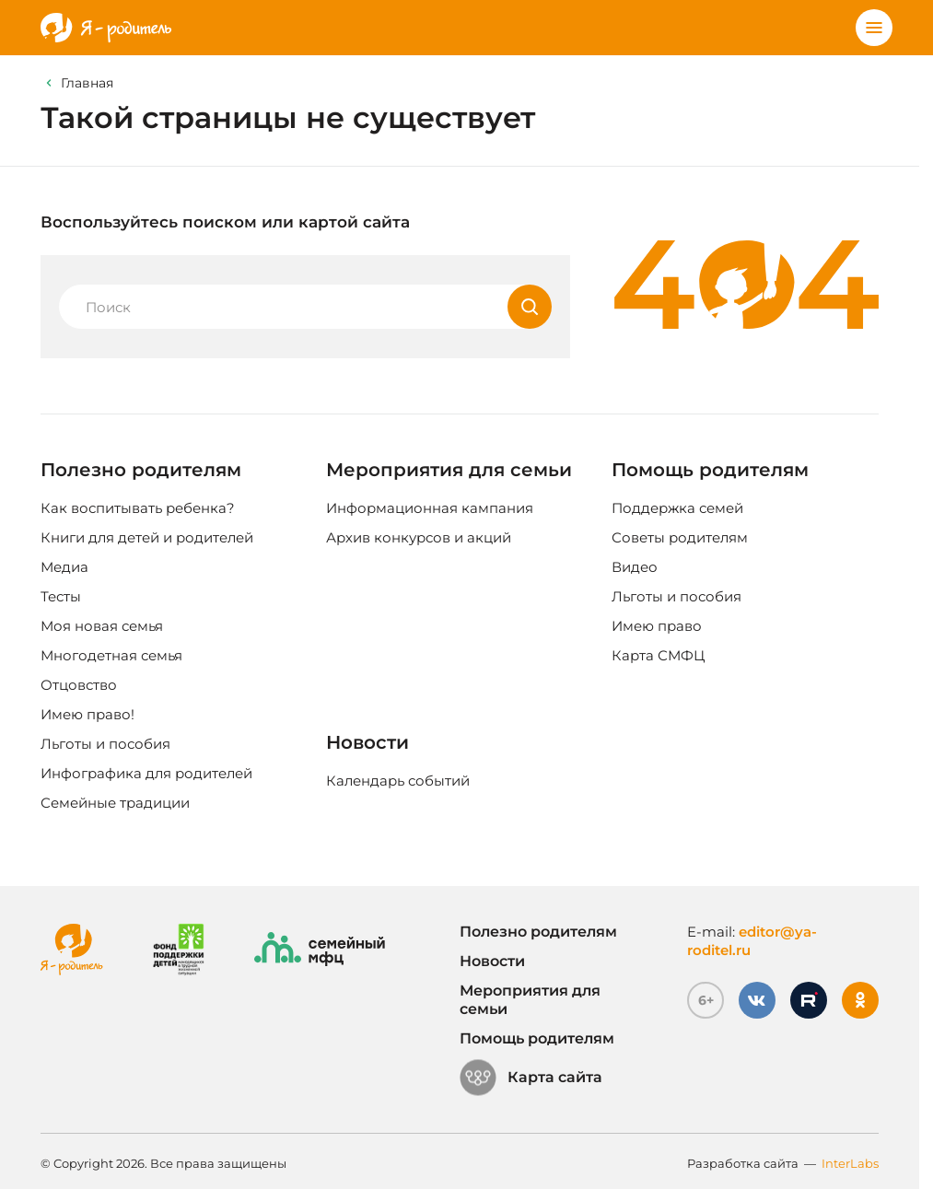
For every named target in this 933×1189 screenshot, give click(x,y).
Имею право (657, 626)
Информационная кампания (429, 508)
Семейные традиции (115, 802)
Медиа (64, 567)
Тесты (61, 596)
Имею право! (87, 714)
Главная (87, 83)
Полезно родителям (141, 470)
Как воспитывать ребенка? (138, 508)
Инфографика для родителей (146, 773)
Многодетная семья (111, 655)
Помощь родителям (710, 470)
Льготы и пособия (105, 743)
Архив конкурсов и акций (418, 537)
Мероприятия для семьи (449, 470)
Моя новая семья (102, 626)
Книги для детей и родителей (147, 537)
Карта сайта (531, 1077)
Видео (635, 567)
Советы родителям (680, 537)
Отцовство (79, 685)
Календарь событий (398, 780)
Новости (367, 742)
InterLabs (850, 1163)
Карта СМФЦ (658, 655)
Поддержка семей (677, 508)
